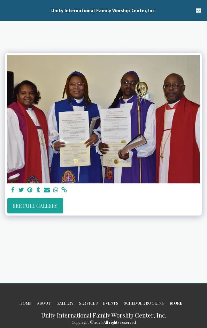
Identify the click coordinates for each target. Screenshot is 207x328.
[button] (8, 10)
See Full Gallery (35, 206)
